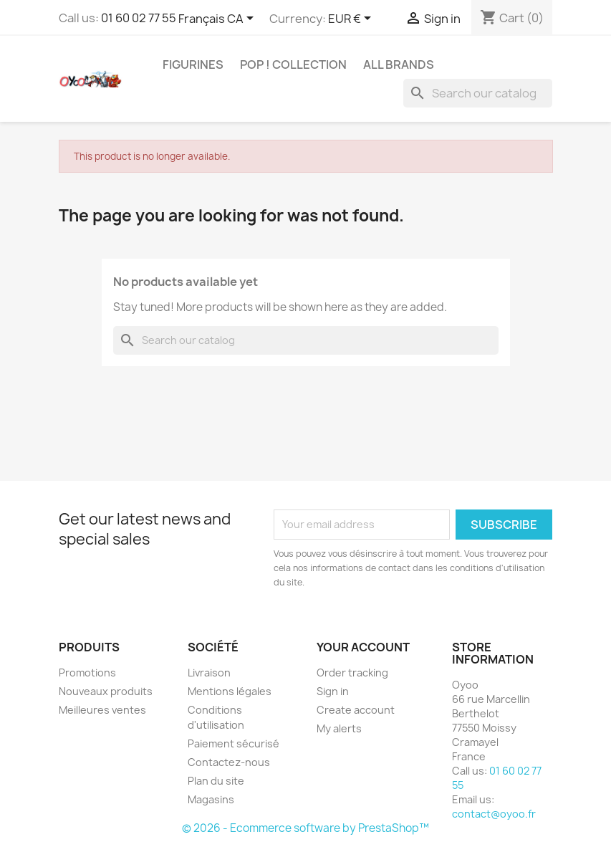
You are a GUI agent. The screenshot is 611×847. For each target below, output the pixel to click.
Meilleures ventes (102, 710)
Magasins (211, 799)
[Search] (477, 93)
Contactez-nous (229, 762)
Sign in (333, 691)
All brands (398, 64)
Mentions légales (229, 691)
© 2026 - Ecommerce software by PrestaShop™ (305, 828)
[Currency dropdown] (352, 19)
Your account (363, 647)
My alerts (339, 728)
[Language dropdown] (218, 19)
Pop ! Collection (293, 64)
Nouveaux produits (106, 691)
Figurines (193, 64)
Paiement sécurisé (233, 743)
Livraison (209, 672)
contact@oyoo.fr (494, 813)
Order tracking (352, 672)
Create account (356, 710)
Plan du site (216, 781)
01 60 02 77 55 (138, 18)
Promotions (87, 672)
